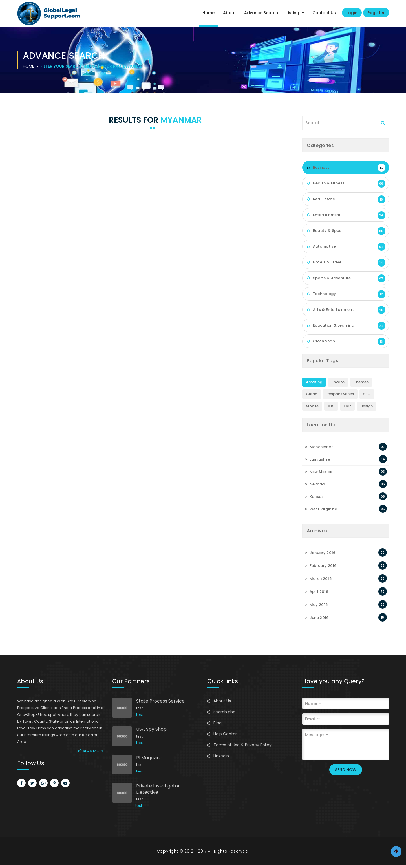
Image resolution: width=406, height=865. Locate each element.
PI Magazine (149, 758)
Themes (361, 382)
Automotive (346, 247)
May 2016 (316, 604)
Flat (347, 406)
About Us (219, 701)
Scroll (396, 851)
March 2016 (318, 578)
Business (346, 168)
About (229, 13)
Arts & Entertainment (346, 310)
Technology (346, 294)
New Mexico (318, 471)
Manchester (319, 447)
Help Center (222, 734)
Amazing (314, 382)
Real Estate (346, 199)
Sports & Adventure (346, 278)
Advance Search (261, 13)
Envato (338, 382)
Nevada (315, 484)
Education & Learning (346, 326)
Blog (214, 723)
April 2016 (316, 591)
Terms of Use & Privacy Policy (239, 745)
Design (366, 406)
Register (376, 13)
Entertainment (346, 215)
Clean (311, 394)
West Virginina (321, 509)
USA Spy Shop (151, 729)
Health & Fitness (346, 184)
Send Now (345, 769)
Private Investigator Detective (158, 789)
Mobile (312, 406)
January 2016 (320, 552)
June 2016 (316, 617)
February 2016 (321, 565)
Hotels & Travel (346, 263)
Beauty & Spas (346, 231)
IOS (331, 406)
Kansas (314, 496)
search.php (221, 712)
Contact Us (324, 13)
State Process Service (160, 701)
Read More (91, 751)
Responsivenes (340, 394)
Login (352, 13)
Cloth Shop (346, 341)
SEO (366, 394)
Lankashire (317, 459)
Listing (295, 13)
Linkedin (218, 756)
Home (208, 13)
